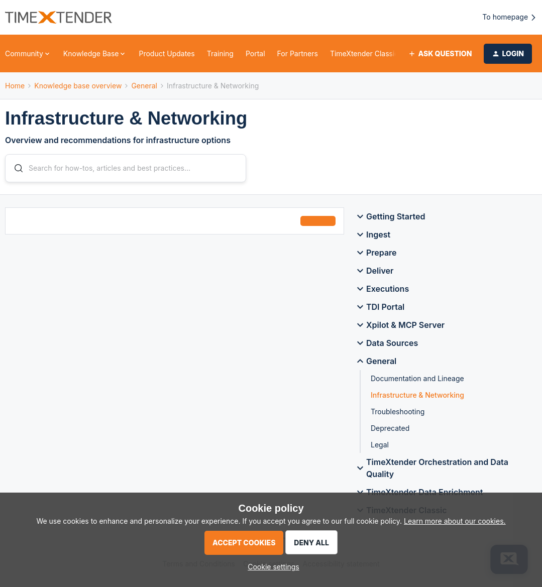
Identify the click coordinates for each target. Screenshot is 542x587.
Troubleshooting (397, 413)
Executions (381, 291)
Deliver (373, 273)
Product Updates (166, 53)
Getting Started (389, 218)
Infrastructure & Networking (417, 397)
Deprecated (390, 430)
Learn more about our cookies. (455, 521)
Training (220, 53)
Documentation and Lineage (417, 380)
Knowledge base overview (78, 85)
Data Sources (386, 345)
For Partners (297, 53)
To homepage (509, 17)
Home (15, 85)
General (144, 85)
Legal (380, 446)
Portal (255, 53)
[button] (440, 54)
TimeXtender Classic (364, 53)
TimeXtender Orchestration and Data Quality (431, 470)
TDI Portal (379, 309)
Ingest (372, 236)
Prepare (375, 255)
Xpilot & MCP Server (399, 327)
